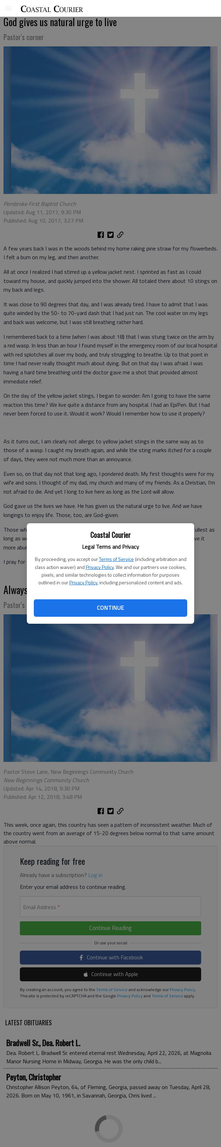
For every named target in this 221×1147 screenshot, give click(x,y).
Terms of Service (116, 559)
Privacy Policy (100, 567)
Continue (110, 608)
